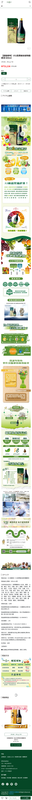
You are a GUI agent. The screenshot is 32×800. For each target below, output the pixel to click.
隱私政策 (20, 778)
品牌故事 (3, 757)
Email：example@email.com (9, 768)
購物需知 (14, 778)
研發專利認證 (18, 757)
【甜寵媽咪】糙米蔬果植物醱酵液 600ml (16, 738)
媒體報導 (24, 757)
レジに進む (25, 798)
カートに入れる (14, 798)
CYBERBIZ (11, 794)
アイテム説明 (6, 91)
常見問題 (9, 778)
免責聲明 (25, 778)
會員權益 (3, 778)
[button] (30, 726)
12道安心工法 (10, 757)
